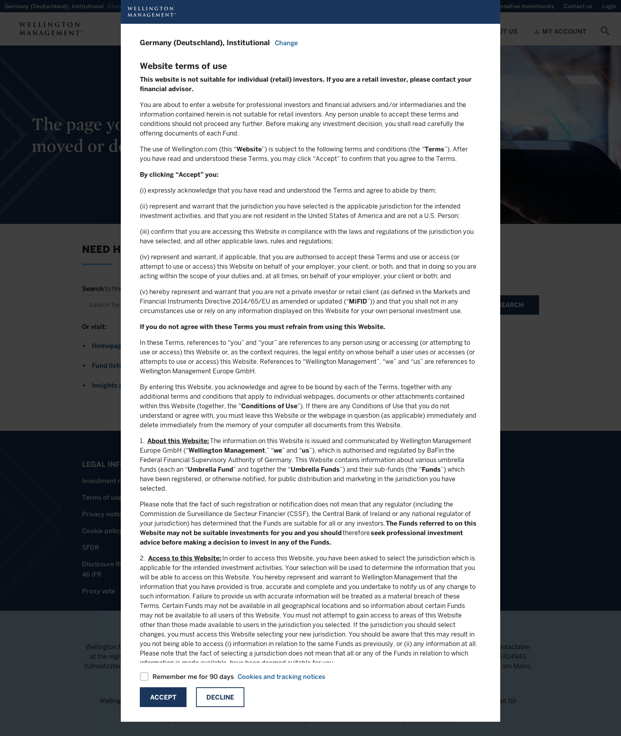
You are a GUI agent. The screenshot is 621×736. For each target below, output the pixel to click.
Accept (163, 697)
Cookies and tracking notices (281, 677)
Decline (220, 697)
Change (286, 43)
